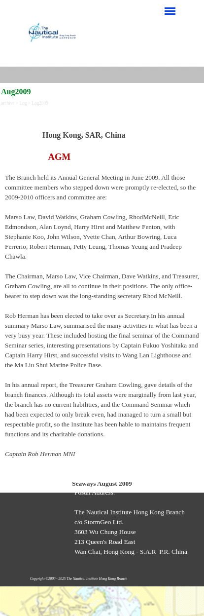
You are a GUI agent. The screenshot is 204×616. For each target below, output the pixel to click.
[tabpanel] (102, 299)
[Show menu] (170, 10)
